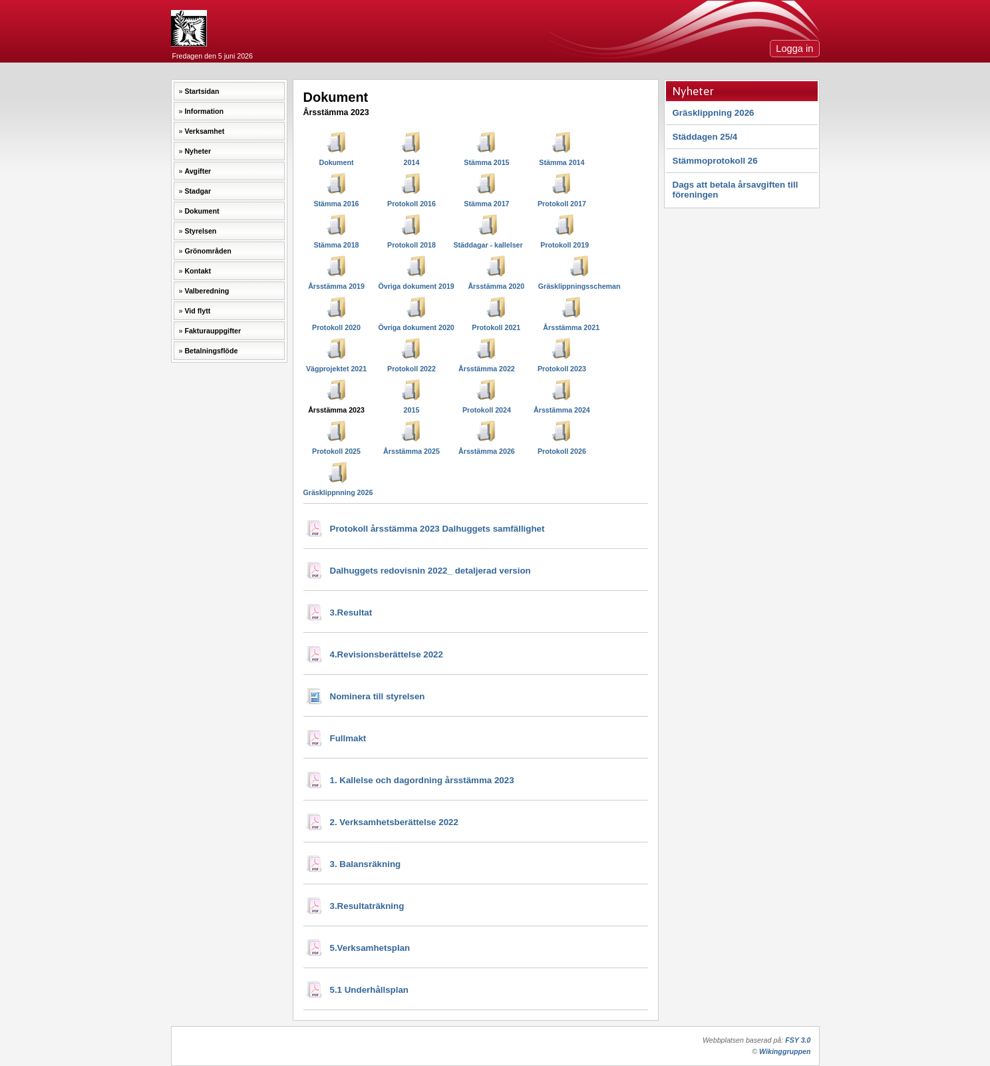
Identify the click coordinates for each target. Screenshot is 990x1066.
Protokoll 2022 (411, 369)
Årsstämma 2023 (336, 410)
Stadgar (197, 191)
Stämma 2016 (336, 204)
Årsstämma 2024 (562, 410)
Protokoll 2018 (411, 245)
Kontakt (197, 271)
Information (204, 111)
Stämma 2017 (486, 204)
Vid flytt (197, 311)
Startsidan (201, 91)
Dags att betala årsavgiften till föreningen (735, 190)
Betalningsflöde (211, 351)
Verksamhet (204, 131)
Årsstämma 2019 (336, 286)
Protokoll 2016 (411, 204)
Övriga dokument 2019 (416, 286)
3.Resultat (351, 613)
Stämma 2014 (561, 162)
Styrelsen (200, 231)
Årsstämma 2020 (496, 286)
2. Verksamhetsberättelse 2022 (394, 822)
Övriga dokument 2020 (416, 327)
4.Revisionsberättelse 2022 (386, 654)
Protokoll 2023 (562, 369)
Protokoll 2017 (562, 204)
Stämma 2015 (486, 162)
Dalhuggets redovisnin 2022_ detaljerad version (430, 571)
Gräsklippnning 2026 (338, 492)
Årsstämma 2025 (411, 451)
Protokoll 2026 (562, 451)
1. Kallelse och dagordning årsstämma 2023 (422, 780)
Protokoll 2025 (336, 451)
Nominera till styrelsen (377, 696)
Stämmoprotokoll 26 (715, 161)
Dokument (201, 211)
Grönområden (207, 251)
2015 (412, 410)
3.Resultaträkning (367, 906)
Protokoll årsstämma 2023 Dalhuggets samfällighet (437, 529)
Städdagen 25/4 (705, 137)
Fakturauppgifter (212, 331)
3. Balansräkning (365, 864)
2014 (412, 162)
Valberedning (206, 291)
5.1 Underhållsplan (369, 990)
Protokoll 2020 (336, 327)
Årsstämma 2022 (486, 369)
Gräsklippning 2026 (713, 113)
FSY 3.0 (797, 1040)
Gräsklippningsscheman (579, 286)
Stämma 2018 (336, 245)
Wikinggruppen (784, 1051)
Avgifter (197, 171)
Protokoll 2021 (496, 327)
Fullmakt (348, 738)
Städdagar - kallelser (487, 245)
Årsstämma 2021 (571, 327)
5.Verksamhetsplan (370, 948)
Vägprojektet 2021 (336, 369)
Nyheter (197, 151)
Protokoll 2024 (486, 410)
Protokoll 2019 (564, 245)
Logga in (794, 48)
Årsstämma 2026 (486, 451)
